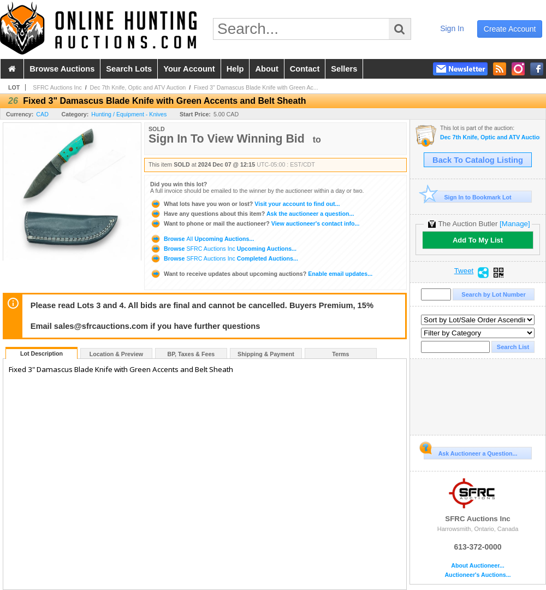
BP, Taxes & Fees (191, 354)
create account (510, 29)
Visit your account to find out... (245, 203)
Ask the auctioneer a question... (252, 213)
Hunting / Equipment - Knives (129, 114)
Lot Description (41, 353)
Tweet (464, 271)
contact (305, 68)
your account (189, 68)
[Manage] (514, 224)
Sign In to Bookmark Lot (468, 197)
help (235, 68)
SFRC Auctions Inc (57, 87)
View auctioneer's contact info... (254, 223)
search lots (129, 68)
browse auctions (61, 68)
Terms (340, 354)
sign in (452, 28)
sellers (344, 68)
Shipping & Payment (266, 354)
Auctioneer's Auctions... (477, 575)
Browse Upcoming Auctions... (202, 238)
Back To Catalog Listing (477, 160)
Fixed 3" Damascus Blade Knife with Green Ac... (256, 87)
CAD (42, 114)
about (266, 68)
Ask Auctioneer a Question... (470, 452)
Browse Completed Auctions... (224, 258)
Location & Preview (116, 354)
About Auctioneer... (477, 566)
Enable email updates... (261, 273)
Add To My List (478, 240)
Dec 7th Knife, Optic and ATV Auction (138, 87)
